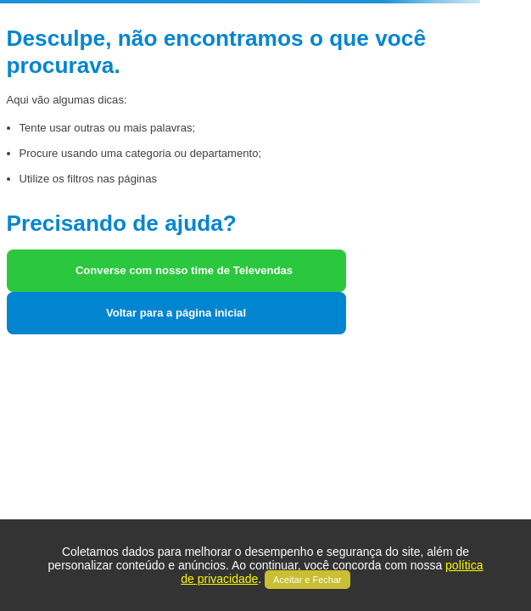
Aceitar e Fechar (307, 580)
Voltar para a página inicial (176, 312)
